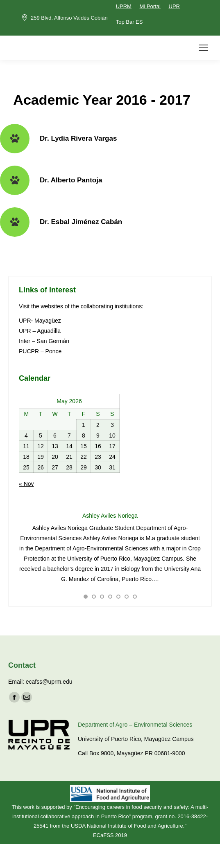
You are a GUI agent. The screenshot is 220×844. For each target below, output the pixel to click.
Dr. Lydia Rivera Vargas (78, 138)
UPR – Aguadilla (40, 331)
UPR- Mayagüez (41, 320)
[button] (86, 597)
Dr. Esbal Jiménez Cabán (81, 222)
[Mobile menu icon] (203, 48)
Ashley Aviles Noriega (110, 515)
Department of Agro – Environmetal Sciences (135, 724)
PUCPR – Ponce (40, 351)
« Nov (26, 483)
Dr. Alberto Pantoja (71, 180)
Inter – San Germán (44, 341)
